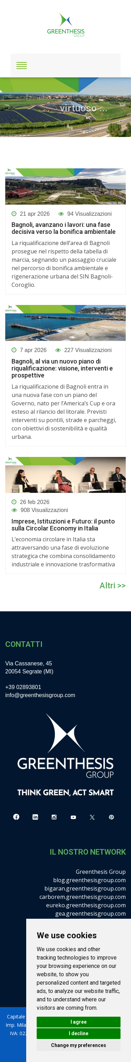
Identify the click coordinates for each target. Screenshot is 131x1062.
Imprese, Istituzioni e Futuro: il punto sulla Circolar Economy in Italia (63, 525)
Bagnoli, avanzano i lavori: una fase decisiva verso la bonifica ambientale (64, 228)
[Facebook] (16, 817)
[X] (92, 817)
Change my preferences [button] (78, 1045)
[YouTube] (73, 817)
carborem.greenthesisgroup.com (82, 897)
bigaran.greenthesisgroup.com (85, 888)
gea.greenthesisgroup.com (90, 913)
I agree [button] (79, 1022)
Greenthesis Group (101, 872)
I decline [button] (78, 1033)
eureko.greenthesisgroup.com (86, 905)
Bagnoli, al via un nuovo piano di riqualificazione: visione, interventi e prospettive (62, 368)
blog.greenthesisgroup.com (89, 880)
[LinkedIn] (35, 817)
